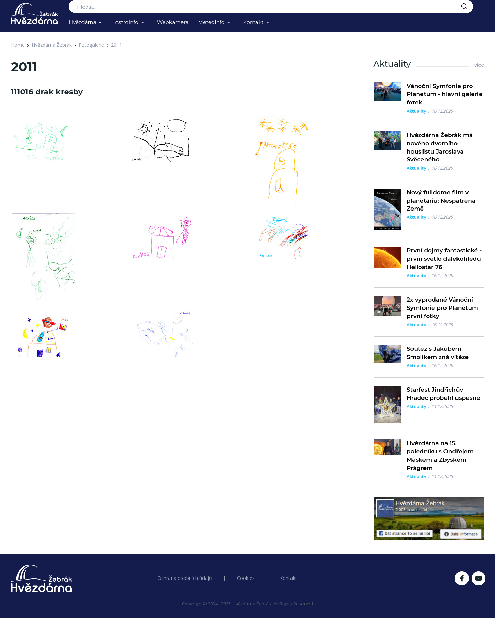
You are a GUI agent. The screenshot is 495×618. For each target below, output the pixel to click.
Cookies (246, 578)
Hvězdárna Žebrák (52, 45)
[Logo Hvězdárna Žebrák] (34, 13)
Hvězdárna (82, 22)
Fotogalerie (91, 45)
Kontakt (253, 22)
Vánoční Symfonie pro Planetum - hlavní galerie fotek (444, 94)
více (479, 65)
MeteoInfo (211, 22)
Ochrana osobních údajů (184, 578)
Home (18, 45)
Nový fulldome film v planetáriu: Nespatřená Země (441, 200)
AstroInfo (126, 22)
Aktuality (416, 111)
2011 (116, 45)
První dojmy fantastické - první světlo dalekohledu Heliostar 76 (444, 258)
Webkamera (173, 22)
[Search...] (271, 6)
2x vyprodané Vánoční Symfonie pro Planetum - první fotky (444, 307)
